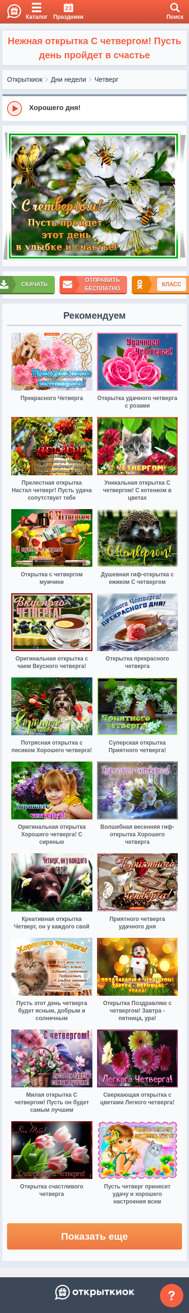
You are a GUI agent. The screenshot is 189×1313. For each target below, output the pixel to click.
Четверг (107, 79)
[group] (94, 108)
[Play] (14, 108)
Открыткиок (25, 79)
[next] (177, 196)
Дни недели (68, 79)
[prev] (12, 196)
